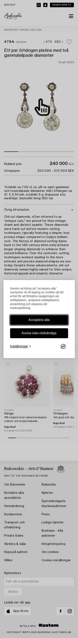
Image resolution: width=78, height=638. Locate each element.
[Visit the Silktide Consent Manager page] (63, 346)
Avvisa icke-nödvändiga (39, 333)
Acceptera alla (39, 320)
